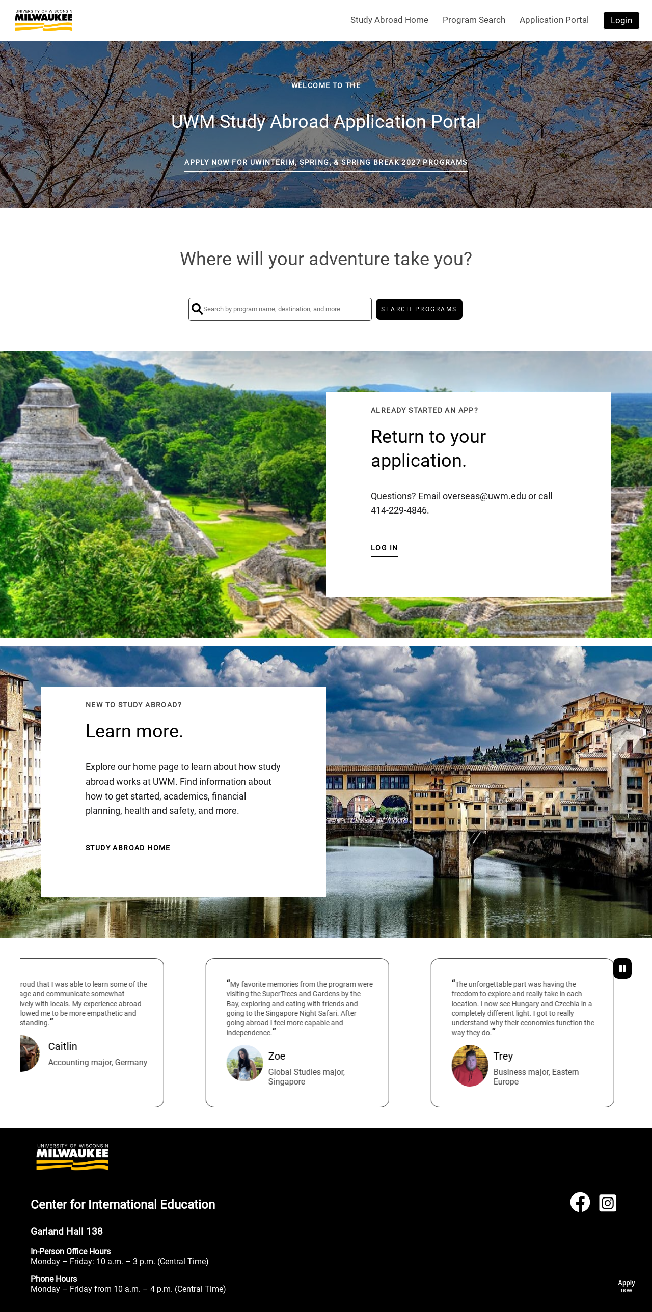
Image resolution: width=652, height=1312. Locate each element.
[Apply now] (626, 1286)
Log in (384, 548)
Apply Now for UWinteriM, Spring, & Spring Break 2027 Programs (325, 162)
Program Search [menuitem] (474, 20)
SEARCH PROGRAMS (419, 309)
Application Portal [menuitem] (554, 20)
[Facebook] (580, 1206)
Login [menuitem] (621, 20)
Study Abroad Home (128, 848)
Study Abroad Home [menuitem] (389, 20)
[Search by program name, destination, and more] (280, 309)
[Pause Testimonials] (622, 968)
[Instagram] (607, 1206)
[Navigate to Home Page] (43, 20)
